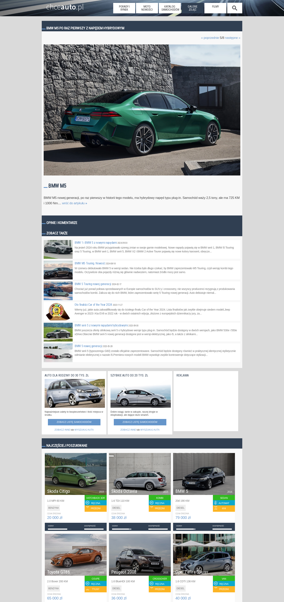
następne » (232, 38)
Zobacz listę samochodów (74, 422)
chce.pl (60, 5)
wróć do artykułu (74, 203)
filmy (215, 6)
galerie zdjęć (192, 8)
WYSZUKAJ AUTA (84, 429)
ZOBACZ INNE (62, 429)
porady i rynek (124, 8)
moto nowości (147, 8)
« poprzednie (210, 38)
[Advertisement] (205, 403)
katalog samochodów (170, 8)
